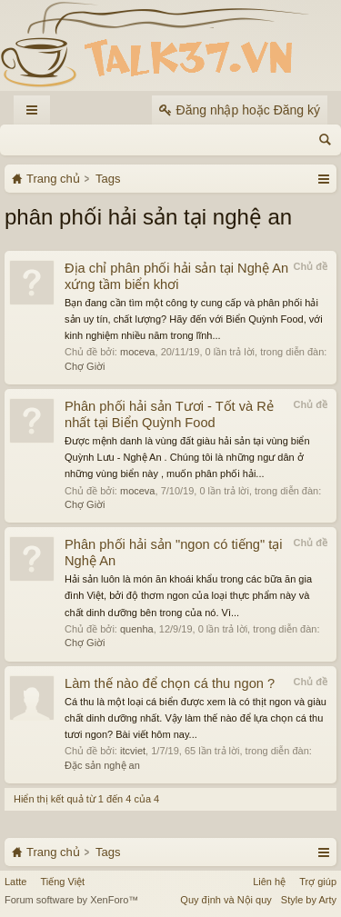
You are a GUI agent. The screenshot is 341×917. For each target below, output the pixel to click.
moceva (137, 351)
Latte (15, 881)
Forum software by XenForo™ (71, 899)
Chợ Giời (85, 366)
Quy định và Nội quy (226, 899)
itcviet (132, 750)
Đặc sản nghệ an (102, 765)
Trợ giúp (317, 881)
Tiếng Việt (62, 881)
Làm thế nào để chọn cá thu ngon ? (170, 683)
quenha (137, 628)
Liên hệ (269, 881)
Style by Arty (308, 899)
